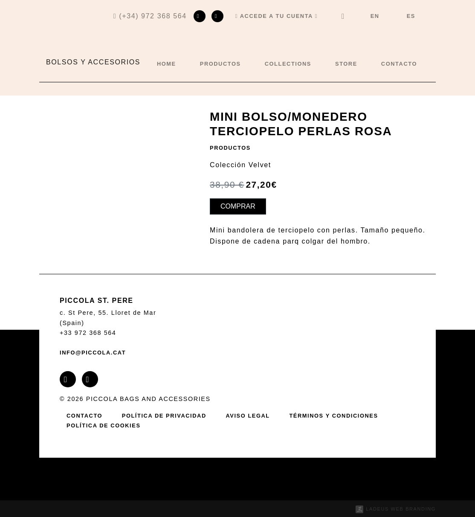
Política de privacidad (164, 415)
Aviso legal (247, 415)
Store (346, 64)
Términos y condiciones (333, 415)
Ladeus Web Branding (401, 508)
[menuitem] (375, 16)
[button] (276, 16)
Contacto (399, 64)
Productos (220, 64)
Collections (288, 64)
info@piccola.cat (93, 352)
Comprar (237, 206)
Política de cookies (104, 425)
